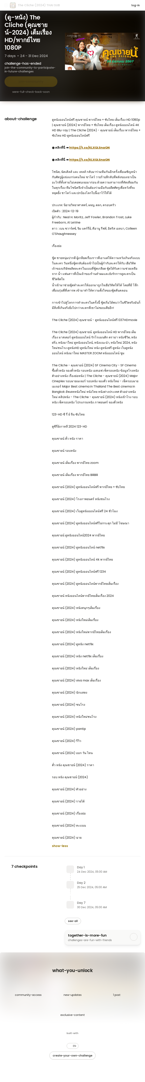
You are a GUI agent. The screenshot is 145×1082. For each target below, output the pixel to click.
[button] (73, 1046)
